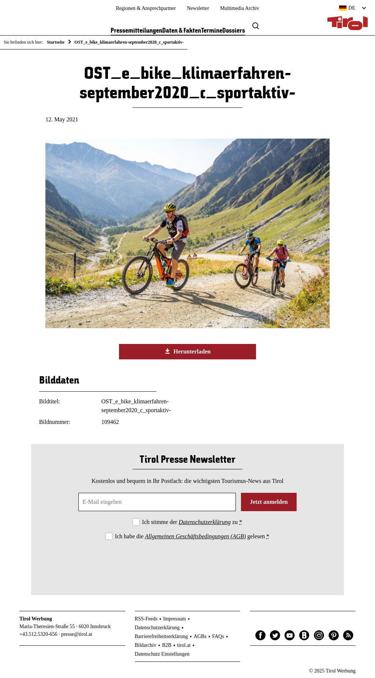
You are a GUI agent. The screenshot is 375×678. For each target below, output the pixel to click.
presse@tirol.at (76, 634)
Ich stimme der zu (192, 522)
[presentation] (187, 561)
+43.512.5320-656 (38, 634)
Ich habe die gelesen (192, 536)
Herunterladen (187, 351)
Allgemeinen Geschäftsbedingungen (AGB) (195, 536)
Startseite (56, 42)
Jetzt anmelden (269, 502)
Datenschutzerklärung (205, 522)
